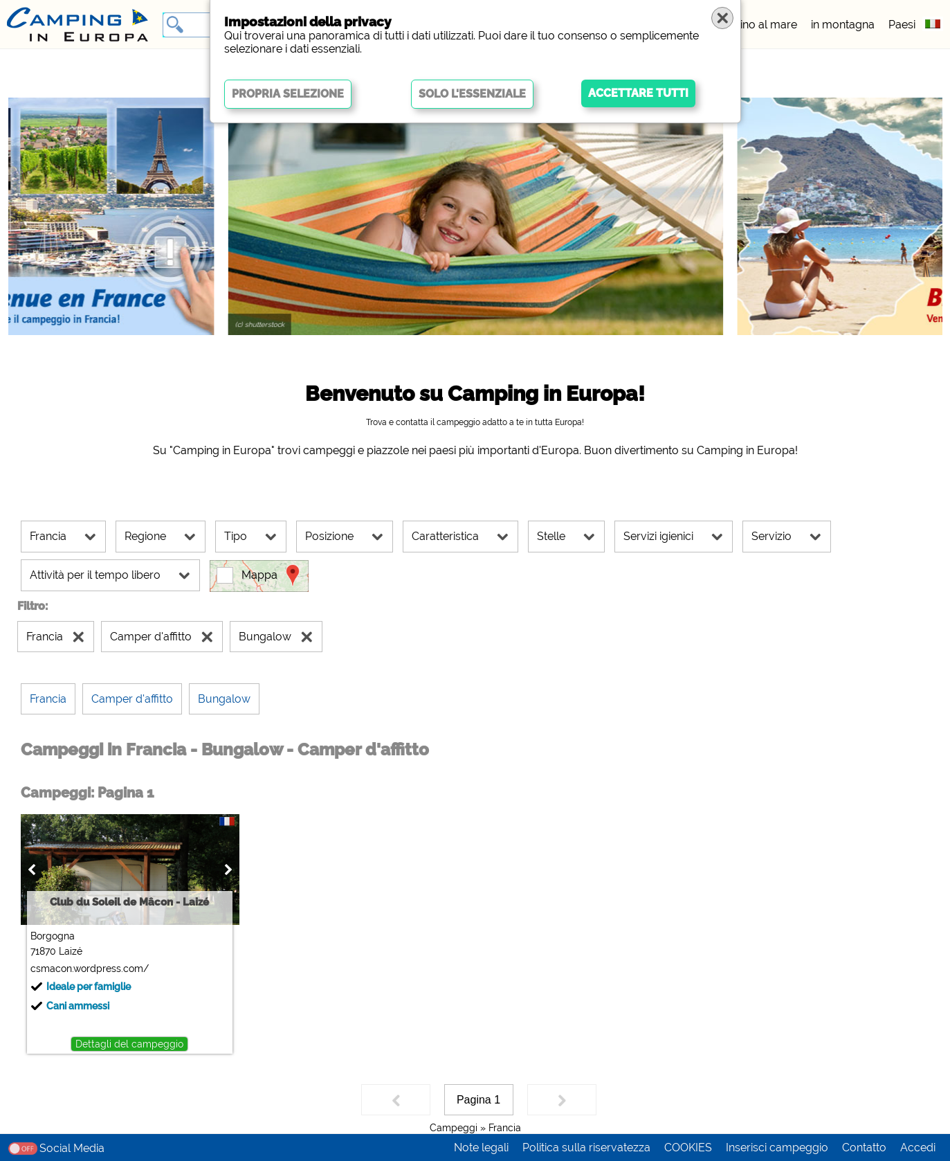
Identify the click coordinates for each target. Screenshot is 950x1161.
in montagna (843, 24)
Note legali (481, 1147)
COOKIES (688, 1147)
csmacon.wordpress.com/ (89, 968)
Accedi (917, 1147)
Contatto (864, 1147)
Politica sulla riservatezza (586, 1147)
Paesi (901, 24)
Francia (504, 1127)
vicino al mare (761, 24)
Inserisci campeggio (777, 1147)
